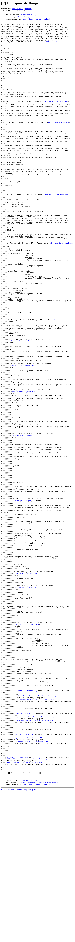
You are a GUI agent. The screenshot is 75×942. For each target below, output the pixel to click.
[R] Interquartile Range (28, 15)
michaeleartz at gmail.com (21, 9)
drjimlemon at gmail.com (25, 700)
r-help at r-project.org (24, 595)
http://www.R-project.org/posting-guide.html (34, 835)
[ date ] (24, 19)
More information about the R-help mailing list (18, 940)
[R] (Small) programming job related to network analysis (38, 17)
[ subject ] (38, 19)
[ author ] (46, 19)
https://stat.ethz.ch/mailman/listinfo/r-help (36, 830)
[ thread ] (31, 19)
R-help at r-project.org (26, 824)
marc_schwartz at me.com (58, 142)
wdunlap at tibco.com (62, 379)
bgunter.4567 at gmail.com (49, 46)
